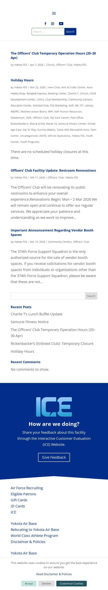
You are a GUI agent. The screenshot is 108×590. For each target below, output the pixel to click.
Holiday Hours (22, 80)
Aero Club (54, 87)
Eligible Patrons (23, 494)
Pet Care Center (59, 117)
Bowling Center (57, 93)
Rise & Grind (37, 123)
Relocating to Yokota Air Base (35, 529)
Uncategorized (29, 135)
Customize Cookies (71, 583)
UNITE (42, 135)
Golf (71, 105)
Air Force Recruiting (27, 487)
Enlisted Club (41, 105)
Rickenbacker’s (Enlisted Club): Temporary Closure (52, 343)
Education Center (21, 105)
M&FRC (15, 111)
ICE (13, 512)
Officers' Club (64, 64)
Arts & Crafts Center (73, 87)
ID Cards (18, 506)
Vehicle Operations (59, 135)
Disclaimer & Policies (28, 541)
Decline (46, 583)
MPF (50, 111)
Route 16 (51, 123)
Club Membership (56, 99)
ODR (28, 117)
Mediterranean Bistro (33, 111)
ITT (81, 105)
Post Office (76, 117)
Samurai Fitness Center (72, 123)
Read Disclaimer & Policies (54, 574)
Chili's (40, 99)
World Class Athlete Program (34, 535)
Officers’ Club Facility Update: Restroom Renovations (53, 170)
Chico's (50, 64)
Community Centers (80, 99)
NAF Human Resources (68, 111)
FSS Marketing (58, 105)
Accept (29, 583)
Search (91, 296)
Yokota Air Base (24, 523)
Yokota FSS (20, 64)
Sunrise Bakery (46, 129)
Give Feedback (54, 457)
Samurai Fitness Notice (30, 321)
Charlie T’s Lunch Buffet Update (36, 314)
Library (89, 105)
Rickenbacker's (19, 123)
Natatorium (17, 117)
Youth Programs (29, 141)
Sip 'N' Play (29, 129)
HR (76, 105)
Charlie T (73, 93)
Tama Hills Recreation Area (73, 129)
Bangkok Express (37, 93)
